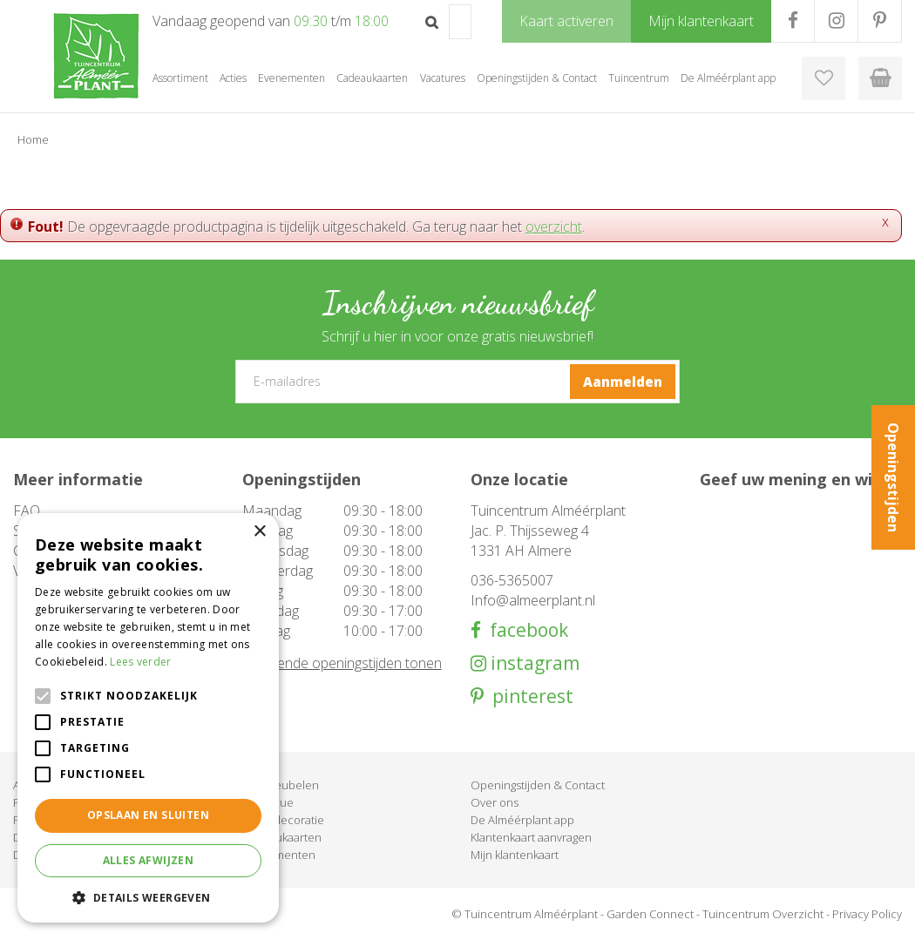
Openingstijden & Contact (538, 785)
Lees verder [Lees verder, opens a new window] (140, 661)
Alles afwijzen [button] (148, 860)
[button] (148, 897)
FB (792, 21)
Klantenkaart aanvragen (531, 837)
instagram (533, 663)
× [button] (259, 531)
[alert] (148, 718)
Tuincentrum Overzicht (763, 914)
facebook (524, 630)
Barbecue (268, 802)
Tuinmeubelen (280, 785)
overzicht (553, 226)
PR (879, 21)
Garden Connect (650, 914)
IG (836, 21)
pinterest (528, 696)
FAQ (26, 510)
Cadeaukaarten (282, 837)
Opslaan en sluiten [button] (148, 815)
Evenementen (278, 855)
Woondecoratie (283, 820)
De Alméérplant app (522, 820)
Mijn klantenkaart (515, 855)
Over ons (494, 802)
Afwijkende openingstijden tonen (342, 663)
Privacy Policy (867, 914)
